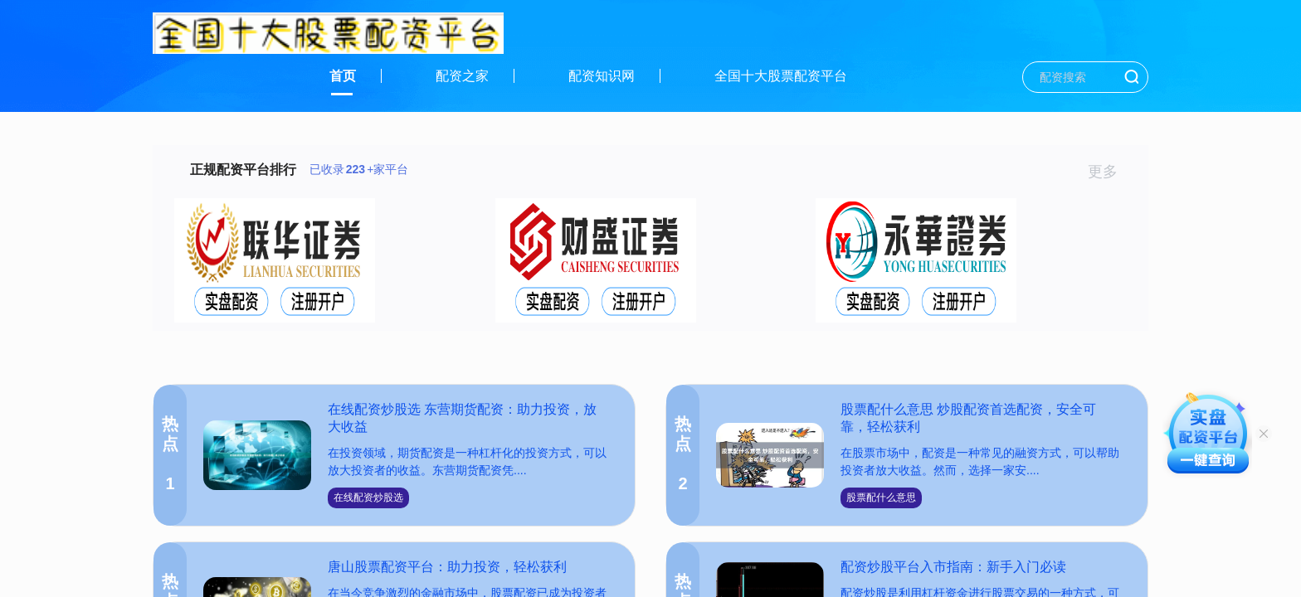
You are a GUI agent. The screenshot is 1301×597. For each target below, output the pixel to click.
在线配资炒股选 (368, 497)
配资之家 (462, 76)
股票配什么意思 (881, 497)
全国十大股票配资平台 (780, 76)
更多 (1110, 171)
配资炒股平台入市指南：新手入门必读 (953, 567)
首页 (342, 76)
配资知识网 (601, 76)
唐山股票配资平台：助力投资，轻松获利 (447, 567)
